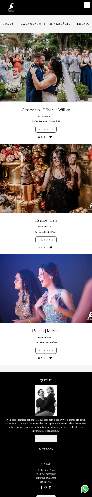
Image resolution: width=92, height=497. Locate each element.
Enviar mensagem (47, 465)
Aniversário (59, 24)
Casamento (31, 24)
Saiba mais (46, 430)
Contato (46, 490)
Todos (8, 24)
